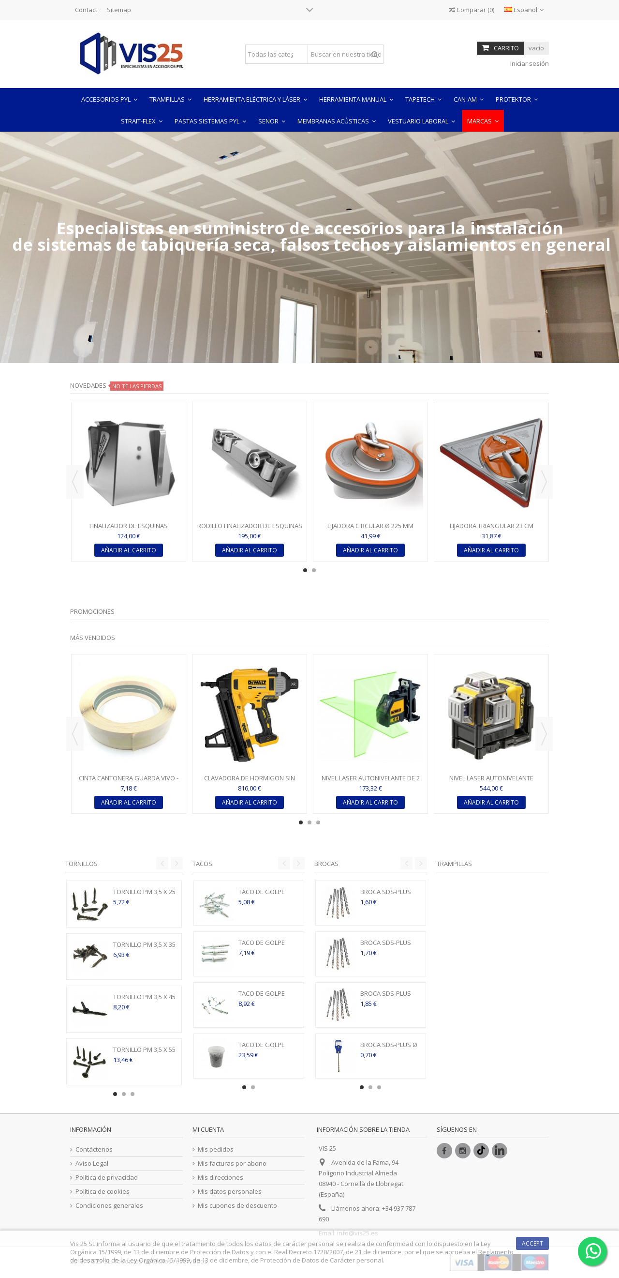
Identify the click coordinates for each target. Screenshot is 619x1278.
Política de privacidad (106, 1177)
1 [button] (305, 570)
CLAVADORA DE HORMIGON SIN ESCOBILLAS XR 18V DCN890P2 (249, 782)
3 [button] (318, 822)
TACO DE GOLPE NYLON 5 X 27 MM (263, 895)
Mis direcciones (220, 1177)
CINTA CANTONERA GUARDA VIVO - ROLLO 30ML (128, 782)
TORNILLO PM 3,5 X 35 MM (144, 948)
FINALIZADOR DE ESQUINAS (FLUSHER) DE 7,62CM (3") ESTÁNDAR (129, 529)
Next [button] (544, 482)
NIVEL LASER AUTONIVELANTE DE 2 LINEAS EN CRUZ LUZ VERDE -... (371, 782)
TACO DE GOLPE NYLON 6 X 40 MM (263, 997)
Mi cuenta (208, 1129)
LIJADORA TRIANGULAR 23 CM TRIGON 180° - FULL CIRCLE (491, 529)
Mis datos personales (230, 1191)
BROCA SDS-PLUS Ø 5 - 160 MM (388, 1048)
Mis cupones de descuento (237, 1206)
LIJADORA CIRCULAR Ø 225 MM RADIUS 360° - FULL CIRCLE (370, 529)
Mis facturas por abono (232, 1163)
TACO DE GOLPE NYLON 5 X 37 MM (263, 946)
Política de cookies (102, 1191)
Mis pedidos (216, 1149)
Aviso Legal (91, 1163)
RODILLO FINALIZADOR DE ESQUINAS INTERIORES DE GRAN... (249, 529)
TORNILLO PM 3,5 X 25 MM (144, 895)
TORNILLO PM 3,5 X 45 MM (144, 1000)
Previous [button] (75, 482)
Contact (86, 9)
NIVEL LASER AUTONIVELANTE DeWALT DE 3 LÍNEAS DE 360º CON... (491, 782)
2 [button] (314, 570)
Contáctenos (94, 1149)
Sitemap (119, 9)
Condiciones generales (109, 1206)
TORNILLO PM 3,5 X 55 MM (144, 1053)
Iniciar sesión (529, 63)
